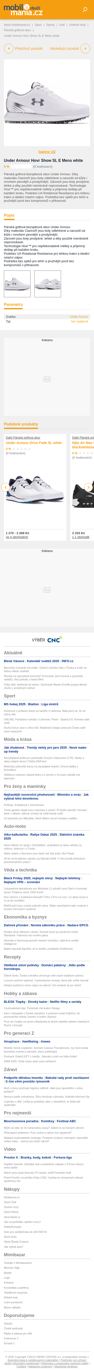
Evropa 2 (9, 1343)
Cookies (21, 1366)
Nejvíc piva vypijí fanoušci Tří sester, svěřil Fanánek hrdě (37, 1172)
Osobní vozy (11, 1207)
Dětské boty (11, 1297)
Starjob (8, 1323)
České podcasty (13, 1328)
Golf (62, 25)
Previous (5, 487)
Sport (38, 25)
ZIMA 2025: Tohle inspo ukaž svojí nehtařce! (30, 1061)
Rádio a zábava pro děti (18, 1333)
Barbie (8, 1272)
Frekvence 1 (11, 1338)
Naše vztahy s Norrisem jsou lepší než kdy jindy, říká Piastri (39, 853)
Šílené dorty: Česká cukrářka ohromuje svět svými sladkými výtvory (43, 975)
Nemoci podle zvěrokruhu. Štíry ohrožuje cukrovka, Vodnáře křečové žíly (47, 1096)
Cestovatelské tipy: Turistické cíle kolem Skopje (32, 1008)
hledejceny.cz (12, 1197)
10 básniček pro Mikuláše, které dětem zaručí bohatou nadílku (40, 818)
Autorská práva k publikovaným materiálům (33, 1360)
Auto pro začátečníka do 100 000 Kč (25, 1231)
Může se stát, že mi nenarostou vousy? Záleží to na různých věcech (44, 1127)
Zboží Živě (10, 1202)
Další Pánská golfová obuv (23, 437)
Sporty (50, 25)
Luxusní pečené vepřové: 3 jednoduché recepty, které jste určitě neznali (46, 980)
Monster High (12, 1267)
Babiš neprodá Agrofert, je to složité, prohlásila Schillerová (38, 948)
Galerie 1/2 (47, 152)
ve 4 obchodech (17, 537)
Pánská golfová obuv (17, 30)
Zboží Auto (10, 1236)
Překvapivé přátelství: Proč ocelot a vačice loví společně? (38, 1132)
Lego (7, 1277)
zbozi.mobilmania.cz (17, 25)
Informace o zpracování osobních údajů (64, 1363)
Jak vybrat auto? (14, 1246)
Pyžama (9, 1282)
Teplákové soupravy (15, 1292)
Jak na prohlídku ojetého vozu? (22, 1221)
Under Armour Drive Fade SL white (34, 443)
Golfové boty (77, 25)
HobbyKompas (12, 1226)
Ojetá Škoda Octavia (16, 1241)
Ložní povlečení (13, 1302)
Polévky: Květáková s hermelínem (24, 804)
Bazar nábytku (12, 1307)
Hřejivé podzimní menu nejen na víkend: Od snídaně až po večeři (42, 985)
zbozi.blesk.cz (12, 1217)
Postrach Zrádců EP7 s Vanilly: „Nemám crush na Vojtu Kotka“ (41, 1056)
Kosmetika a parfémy (16, 1287)
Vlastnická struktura (66, 1366)
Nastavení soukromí (40, 1366)
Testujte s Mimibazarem (18, 1262)
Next (89, 487)
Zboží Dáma (11, 1211)
